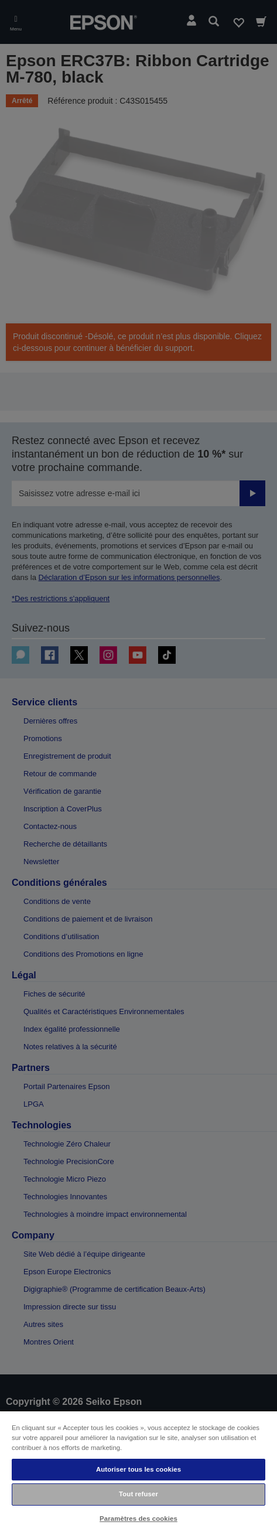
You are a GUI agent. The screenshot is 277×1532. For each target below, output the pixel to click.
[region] (138, 1471)
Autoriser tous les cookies (138, 1469)
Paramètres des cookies (138, 1518)
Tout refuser (138, 1493)
